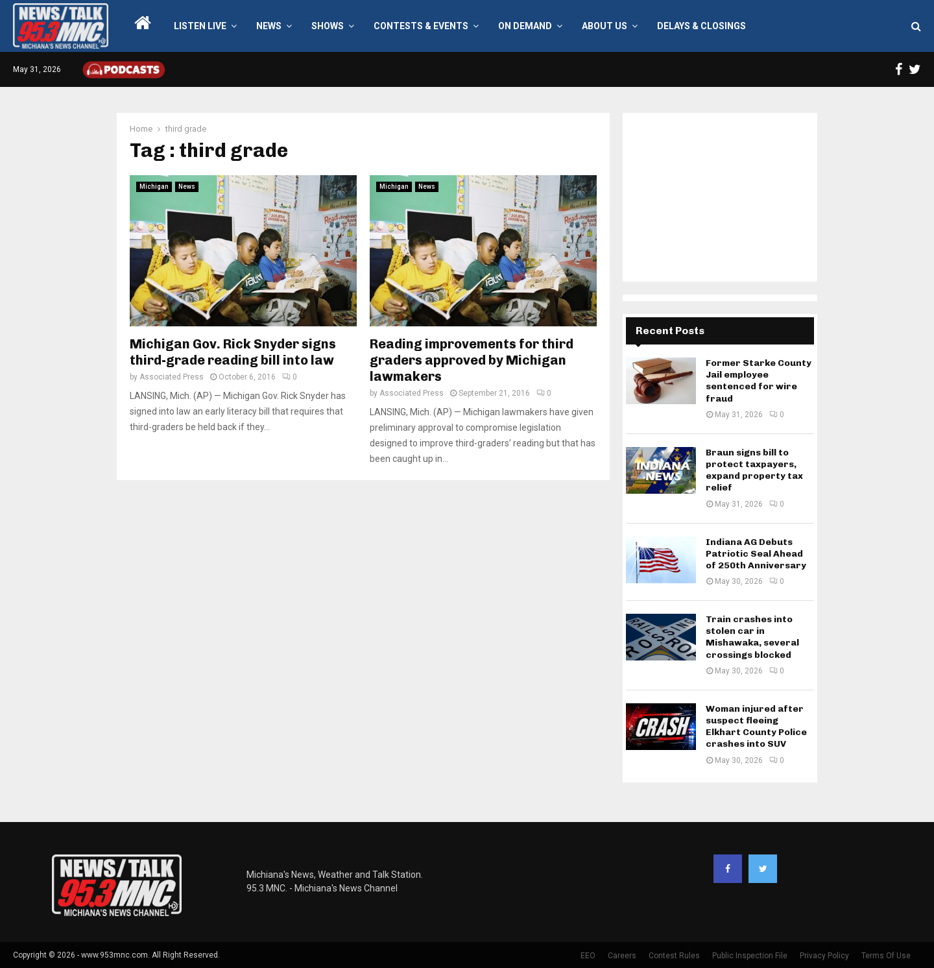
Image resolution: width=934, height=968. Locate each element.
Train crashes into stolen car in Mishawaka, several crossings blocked (752, 637)
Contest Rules (674, 955)
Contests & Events (421, 26)
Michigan (154, 186)
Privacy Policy (824, 955)
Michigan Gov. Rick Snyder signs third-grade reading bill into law (233, 352)
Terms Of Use (886, 955)
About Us (604, 26)
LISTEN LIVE (200, 26)
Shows (327, 26)
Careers (622, 955)
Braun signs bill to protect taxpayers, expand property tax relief (754, 470)
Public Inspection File (749, 955)
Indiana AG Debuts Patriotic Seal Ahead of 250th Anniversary (756, 554)
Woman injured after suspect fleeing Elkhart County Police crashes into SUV (756, 726)
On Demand (525, 26)
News (268, 26)
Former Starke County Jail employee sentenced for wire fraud (758, 380)
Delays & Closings (701, 26)
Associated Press (171, 376)
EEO (588, 955)
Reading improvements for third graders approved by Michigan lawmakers (471, 360)
